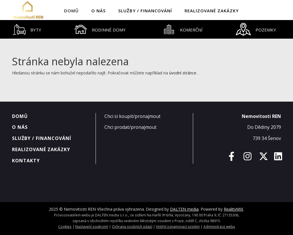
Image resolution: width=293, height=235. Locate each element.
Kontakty (26, 160)
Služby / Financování (145, 10)
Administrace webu (219, 226)
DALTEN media (184, 209)
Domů (71, 10)
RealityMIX (233, 209)
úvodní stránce (182, 73)
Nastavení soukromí (91, 226)
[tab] (27, 29)
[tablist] (146, 29)
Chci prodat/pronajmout (130, 127)
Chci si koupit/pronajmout (132, 116)
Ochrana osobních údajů (132, 226)
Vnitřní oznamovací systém (178, 226)
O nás (98, 10)
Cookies (65, 226)
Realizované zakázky (212, 10)
